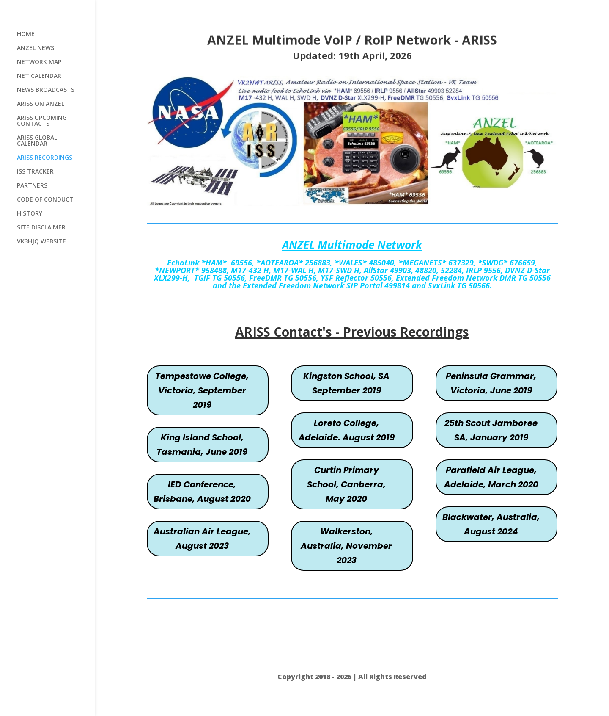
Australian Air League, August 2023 (202, 538)
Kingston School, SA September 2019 (346, 383)
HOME (26, 34)
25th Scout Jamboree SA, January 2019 (491, 430)
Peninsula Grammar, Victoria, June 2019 (491, 383)
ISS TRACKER (35, 172)
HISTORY (29, 213)
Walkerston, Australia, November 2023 (346, 545)
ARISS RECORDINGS (44, 158)
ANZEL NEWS (35, 48)
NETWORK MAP (39, 62)
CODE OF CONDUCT (45, 199)
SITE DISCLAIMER (41, 227)
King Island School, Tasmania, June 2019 (201, 444)
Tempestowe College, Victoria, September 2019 (202, 390)
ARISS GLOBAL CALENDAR (37, 141)
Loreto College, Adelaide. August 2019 (347, 430)
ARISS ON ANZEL (40, 104)
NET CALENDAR (39, 76)
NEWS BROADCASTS (45, 90)
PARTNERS (32, 185)
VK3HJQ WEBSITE (41, 241)
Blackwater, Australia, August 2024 (491, 524)
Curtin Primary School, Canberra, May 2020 (346, 484)
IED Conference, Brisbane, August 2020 (202, 491)
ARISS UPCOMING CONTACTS (42, 121)
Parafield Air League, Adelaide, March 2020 (491, 477)
